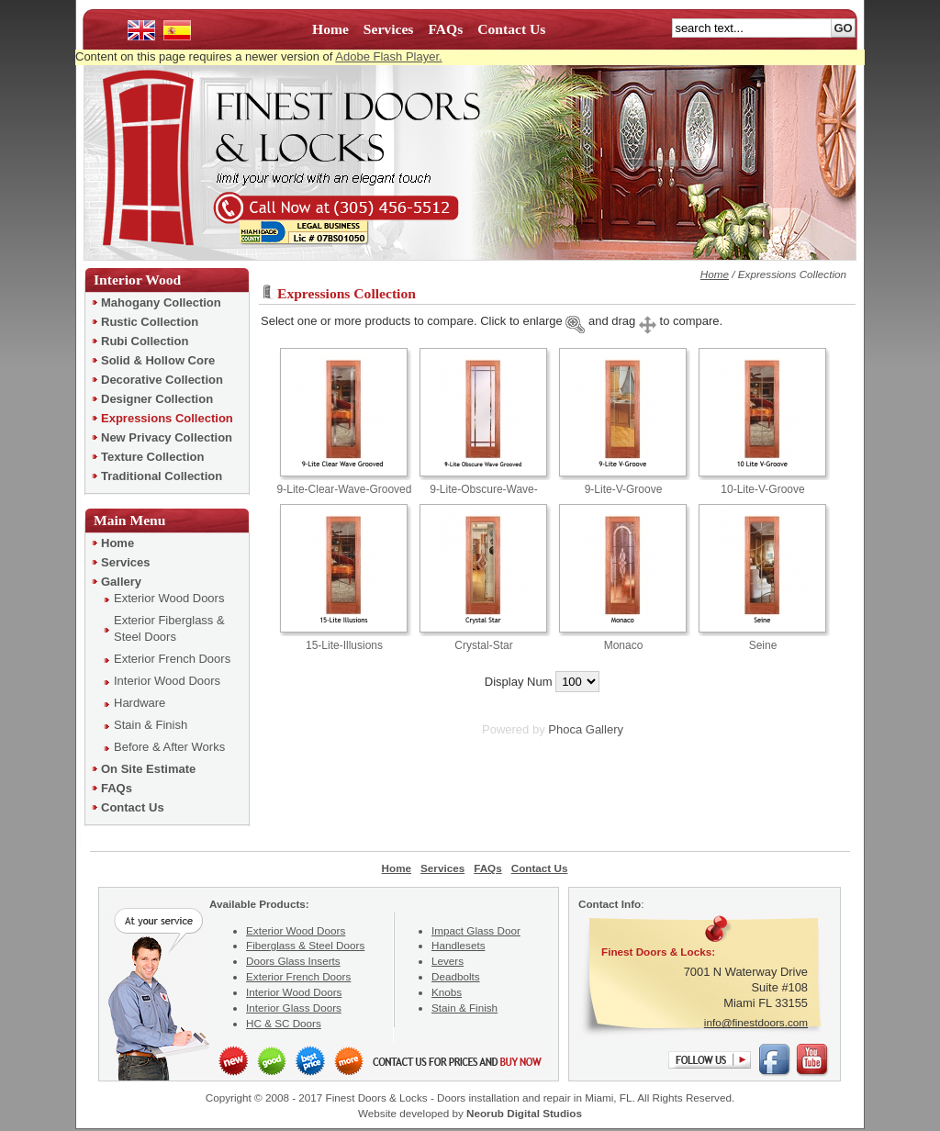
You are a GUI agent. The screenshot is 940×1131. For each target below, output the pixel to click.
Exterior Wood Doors (295, 930)
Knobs (446, 992)
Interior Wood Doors (293, 992)
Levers (447, 961)
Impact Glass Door (475, 930)
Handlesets (458, 945)
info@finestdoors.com (756, 1022)
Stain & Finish (464, 1007)
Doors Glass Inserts (293, 961)
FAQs (445, 29)
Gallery (604, 729)
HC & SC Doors (283, 1023)
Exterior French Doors (298, 976)
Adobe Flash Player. (388, 56)
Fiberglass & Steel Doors (305, 945)
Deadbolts (455, 976)
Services (389, 29)
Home (330, 29)
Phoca (565, 729)
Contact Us (511, 29)
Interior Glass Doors (293, 1007)
